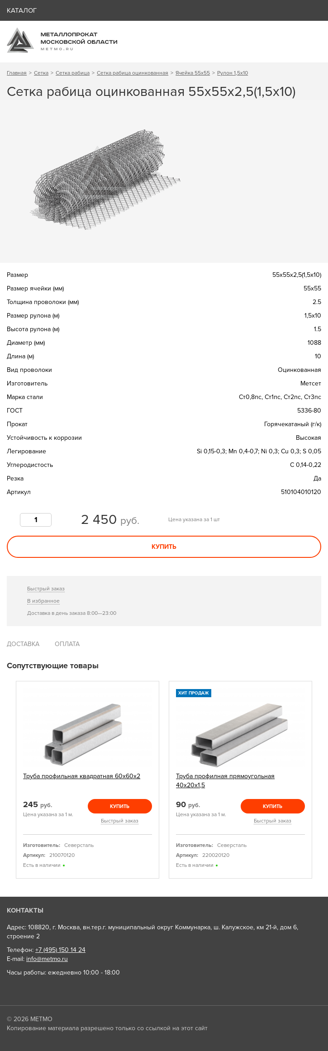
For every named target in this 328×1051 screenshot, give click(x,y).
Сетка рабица (73, 73)
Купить (164, 547)
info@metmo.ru (47, 959)
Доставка (23, 644)
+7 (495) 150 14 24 (60, 950)
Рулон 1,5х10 (232, 73)
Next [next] (318, 780)
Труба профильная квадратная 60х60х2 (81, 776)
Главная (17, 73)
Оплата (67, 644)
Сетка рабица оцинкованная (132, 73)
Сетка (41, 73)
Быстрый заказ (46, 588)
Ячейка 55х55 (193, 73)
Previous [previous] (10, 780)
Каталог (22, 10)
